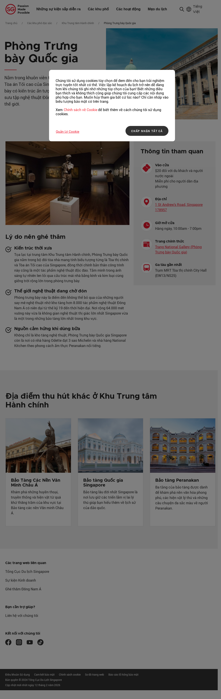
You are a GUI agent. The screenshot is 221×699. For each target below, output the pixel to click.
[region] (112, 105)
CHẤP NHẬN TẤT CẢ (147, 131)
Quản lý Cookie (67, 131)
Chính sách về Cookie (80, 109)
